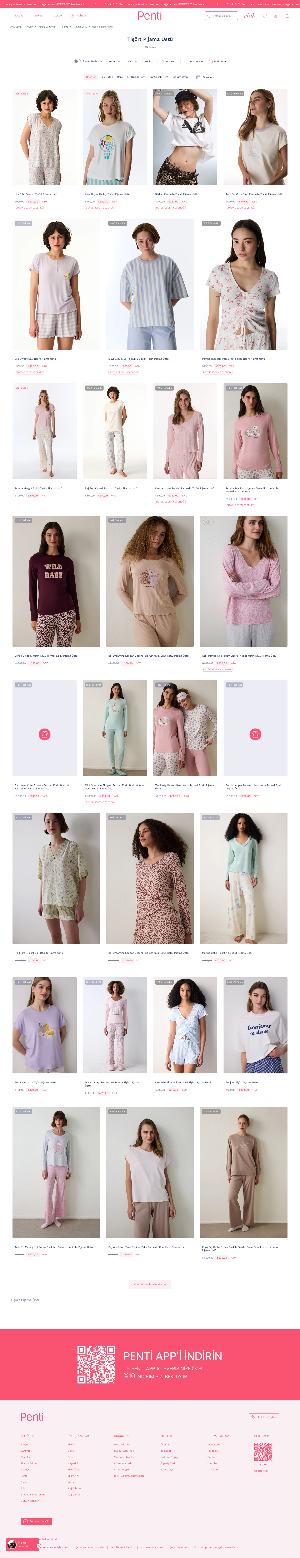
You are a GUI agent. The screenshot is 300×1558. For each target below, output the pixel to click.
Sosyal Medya (218, 1435)
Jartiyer (25, 1450)
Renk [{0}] (148, 61)
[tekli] (205, 77)
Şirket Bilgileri (122, 1469)
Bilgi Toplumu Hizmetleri (129, 1475)
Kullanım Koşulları (152, 1547)
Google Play (261, 1470)
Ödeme (165, 1444)
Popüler (27, 1435)
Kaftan (71, 1482)
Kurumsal (122, 1435)
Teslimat (166, 1450)
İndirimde (220, 61)
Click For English (266, 1417)
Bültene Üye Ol (39, 1521)
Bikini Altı (73, 1475)
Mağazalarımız (122, 1444)
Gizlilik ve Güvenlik (122, 1547)
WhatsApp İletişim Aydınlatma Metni (216, 1547)
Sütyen (25, 1444)
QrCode (263, 1452)
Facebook (213, 1450)
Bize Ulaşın (167, 1469)
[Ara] (209, 15)
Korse (24, 1475)
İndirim (81, 15)
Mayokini (73, 1463)
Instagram (214, 1444)
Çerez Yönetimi (178, 1547)
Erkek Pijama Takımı (33, 1494)
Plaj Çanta (74, 1494)
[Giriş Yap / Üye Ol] (275, 15)
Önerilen (91, 77)
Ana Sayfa (15, 26)
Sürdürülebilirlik (124, 1450)
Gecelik (25, 1457)
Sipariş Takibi (169, 1463)
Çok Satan (106, 77)
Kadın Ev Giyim (47, 26)
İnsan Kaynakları (124, 1463)
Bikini (71, 1444)
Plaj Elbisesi (75, 1488)
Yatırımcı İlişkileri (124, 1457)
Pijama (64, 26)
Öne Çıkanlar (78, 1435)
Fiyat (130, 61)
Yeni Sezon (196, 61)
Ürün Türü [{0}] (168, 61)
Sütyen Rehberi (30, 1500)
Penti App (261, 1435)
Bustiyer (26, 1469)
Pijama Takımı (29, 1463)
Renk (120, 77)
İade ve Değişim (170, 1457)
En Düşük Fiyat (136, 77)
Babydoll (26, 1482)
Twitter (212, 1457)
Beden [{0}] (112, 61)
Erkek (38, 15)
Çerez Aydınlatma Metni (89, 1547)
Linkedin (213, 1469)
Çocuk (58, 15)
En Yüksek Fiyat (159, 77)
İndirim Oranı (180, 77)
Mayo (71, 1450)
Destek (166, 1435)
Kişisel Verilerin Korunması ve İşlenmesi (45, 1547)
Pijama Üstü (80, 26)
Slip (23, 1488)
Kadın (19, 15)
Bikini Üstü (74, 1469)
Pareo (71, 1457)
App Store (260, 1464)
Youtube (212, 1463)
